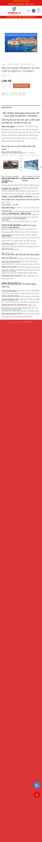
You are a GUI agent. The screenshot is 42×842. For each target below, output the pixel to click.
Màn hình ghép (13, 64)
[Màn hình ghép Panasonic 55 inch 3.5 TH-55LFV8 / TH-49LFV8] (11, 165)
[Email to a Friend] (16, 94)
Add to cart (21, 86)
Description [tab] (7, 107)
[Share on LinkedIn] (24, 94)
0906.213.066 (25, 213)
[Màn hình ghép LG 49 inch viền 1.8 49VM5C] (31, 165)
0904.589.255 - (14, 213)
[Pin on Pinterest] (20, 94)
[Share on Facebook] (8, 94)
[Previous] (1, 171)
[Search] (33, 11)
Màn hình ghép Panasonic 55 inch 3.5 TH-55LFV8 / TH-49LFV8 (10, 178)
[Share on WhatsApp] (4, 94)
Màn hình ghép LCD (27, 64)
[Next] (40, 171)
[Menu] (28, 10)
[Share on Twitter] (12, 94)
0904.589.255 (14, 227)
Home (4, 64)
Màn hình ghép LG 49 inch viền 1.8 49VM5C (31, 177)
